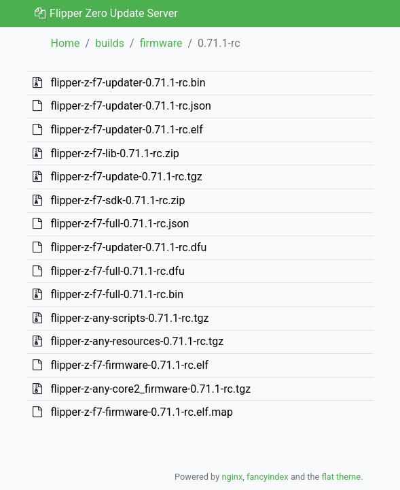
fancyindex (268, 477)
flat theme (341, 477)
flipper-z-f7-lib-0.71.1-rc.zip (114, 153)
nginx (231, 477)
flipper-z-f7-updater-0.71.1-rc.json (130, 105)
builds (109, 43)
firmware (161, 43)
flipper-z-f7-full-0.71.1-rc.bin (116, 294)
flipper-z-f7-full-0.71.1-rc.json (119, 223)
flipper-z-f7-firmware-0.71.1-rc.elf (129, 365)
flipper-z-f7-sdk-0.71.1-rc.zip (117, 200)
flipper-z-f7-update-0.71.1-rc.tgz (126, 176)
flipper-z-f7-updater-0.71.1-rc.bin (127, 82)
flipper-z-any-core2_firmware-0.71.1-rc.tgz (150, 388)
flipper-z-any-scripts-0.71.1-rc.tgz (129, 318)
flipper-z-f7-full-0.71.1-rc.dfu (117, 271)
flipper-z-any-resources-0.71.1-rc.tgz (136, 341)
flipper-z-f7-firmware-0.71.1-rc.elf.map (141, 412)
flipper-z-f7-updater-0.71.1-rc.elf (126, 129)
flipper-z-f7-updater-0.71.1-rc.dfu (128, 247)
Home (65, 43)
